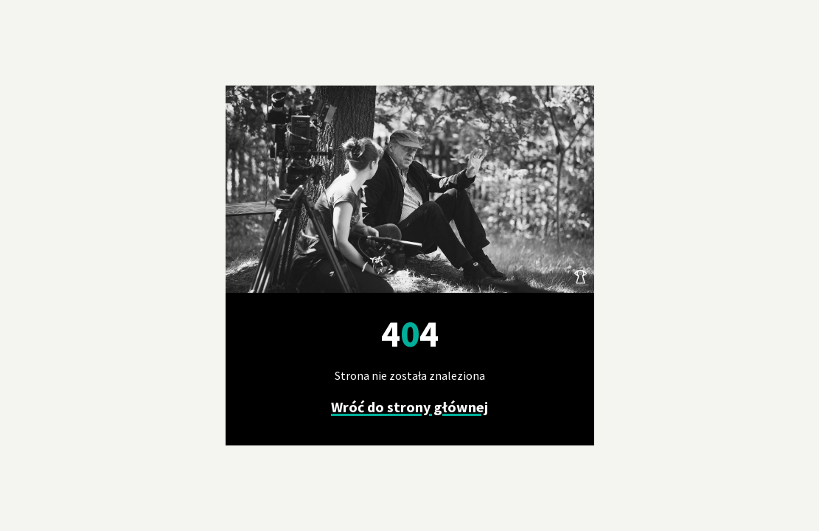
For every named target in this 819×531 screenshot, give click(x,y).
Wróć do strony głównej (409, 407)
